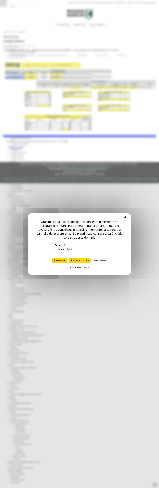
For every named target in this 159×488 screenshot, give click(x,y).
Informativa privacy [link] (79, 267)
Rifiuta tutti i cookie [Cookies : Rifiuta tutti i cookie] (79, 260)
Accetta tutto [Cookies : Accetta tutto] (60, 260)
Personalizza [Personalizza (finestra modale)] (99, 260)
